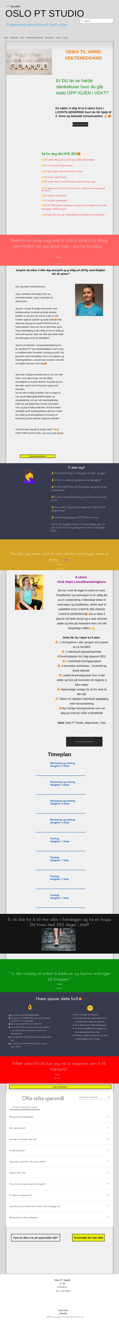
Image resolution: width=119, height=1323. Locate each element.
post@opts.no (62, 1287)
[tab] (24, 1107)
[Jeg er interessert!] (60, 1087)
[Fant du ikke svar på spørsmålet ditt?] (35, 1237)
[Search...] (96, 21)
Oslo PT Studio (62, 1280)
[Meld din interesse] (80, 124)
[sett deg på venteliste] (84, 742)
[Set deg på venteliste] (37, 456)
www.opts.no (57, 1317)
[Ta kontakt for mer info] (88, 1237)
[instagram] (64, 1284)
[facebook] (61, 1284)
